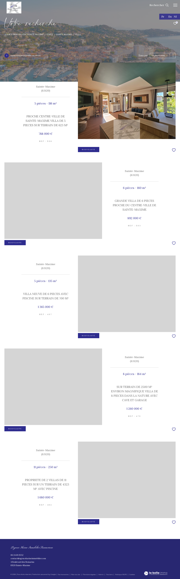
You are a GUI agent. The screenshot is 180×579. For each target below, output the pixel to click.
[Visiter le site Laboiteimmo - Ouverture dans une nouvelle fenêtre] (155, 573)
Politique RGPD (121, 574)
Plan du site (76, 574)
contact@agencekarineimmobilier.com (28, 558)
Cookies (132, 574)
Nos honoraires (63, 574)
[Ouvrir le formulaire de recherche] (159, 5)
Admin (101, 574)
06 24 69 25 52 (17, 555)
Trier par (143, 55)
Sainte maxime (64, 34)
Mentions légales (89, 574)
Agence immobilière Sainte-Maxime (23, 34)
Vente (49, 34)
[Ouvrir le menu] (175, 5)
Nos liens (109, 574)
